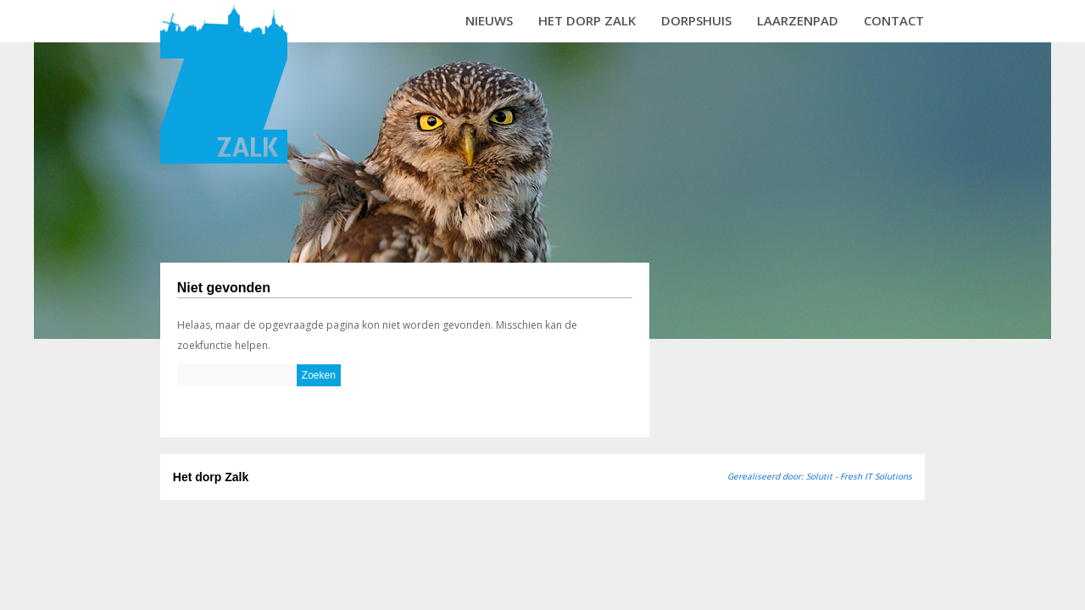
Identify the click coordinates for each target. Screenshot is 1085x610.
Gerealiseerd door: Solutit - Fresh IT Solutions (819, 476)
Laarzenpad (797, 20)
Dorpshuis (696, 20)
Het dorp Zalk (587, 20)
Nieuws (489, 20)
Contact (894, 20)
